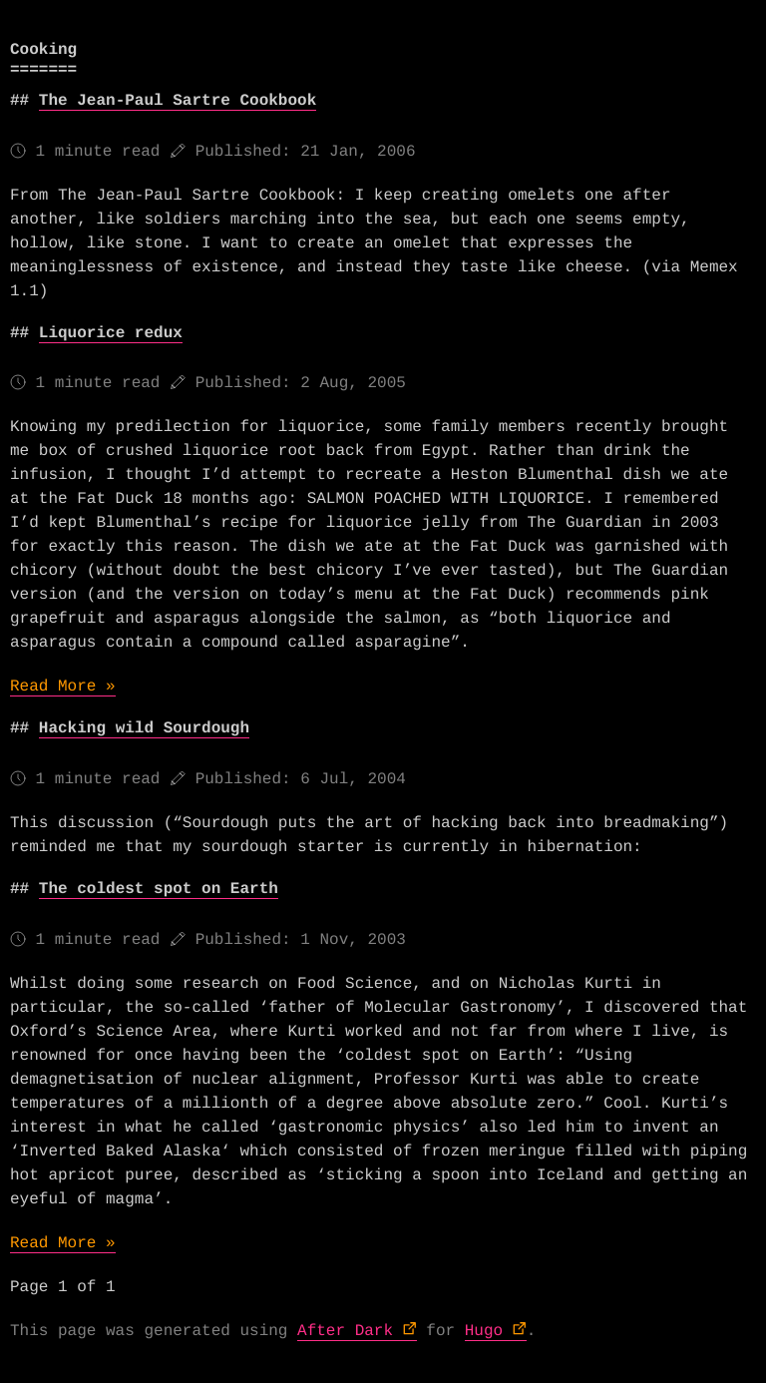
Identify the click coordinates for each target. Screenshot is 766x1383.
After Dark (345, 1331)
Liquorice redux (111, 333)
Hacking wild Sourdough (144, 728)
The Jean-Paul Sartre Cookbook (177, 101)
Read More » (63, 686)
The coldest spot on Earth (158, 889)
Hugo (484, 1331)
